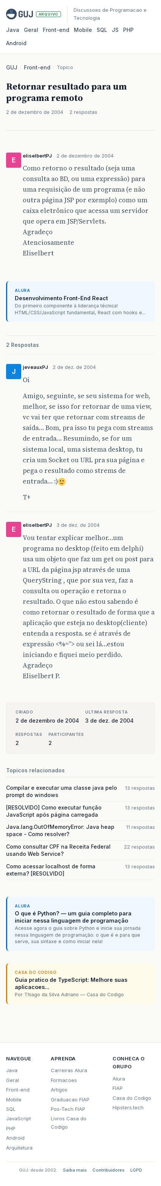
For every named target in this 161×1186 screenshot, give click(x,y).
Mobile (83, 30)
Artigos (59, 1090)
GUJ (11, 67)
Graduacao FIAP (70, 1099)
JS (115, 30)
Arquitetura (19, 1148)
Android (16, 43)
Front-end (37, 67)
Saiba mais (75, 1170)
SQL (102, 30)
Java (12, 30)
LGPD (136, 1170)
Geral (31, 30)
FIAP (118, 1088)
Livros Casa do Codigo (68, 1122)
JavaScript (18, 1118)
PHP (128, 30)
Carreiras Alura (69, 1070)
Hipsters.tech (128, 1107)
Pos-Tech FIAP (68, 1109)
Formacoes (64, 1080)
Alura (119, 1079)
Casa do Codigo (132, 1098)
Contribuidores (108, 1170)
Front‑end (56, 30)
